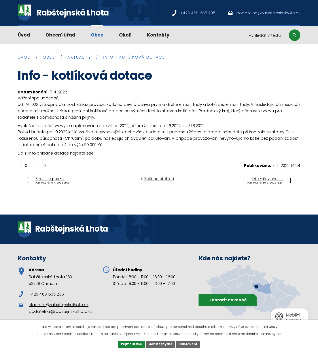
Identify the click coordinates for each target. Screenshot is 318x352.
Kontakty (158, 35)
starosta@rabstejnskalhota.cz (58, 305)
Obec (97, 35)
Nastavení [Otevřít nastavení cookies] (188, 344)
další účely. (269, 327)
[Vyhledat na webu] (272, 35)
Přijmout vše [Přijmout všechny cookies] (131, 344)
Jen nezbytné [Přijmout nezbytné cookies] (160, 344)
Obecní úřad (60, 35)
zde (90, 153)
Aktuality (79, 57)
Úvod (24, 35)
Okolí (125, 35)
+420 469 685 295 (41, 294)
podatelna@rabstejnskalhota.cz (61, 311)
